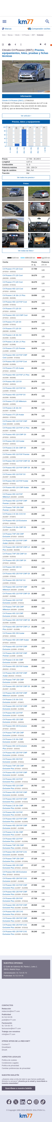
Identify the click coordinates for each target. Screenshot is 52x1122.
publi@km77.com (9, 1020)
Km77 (26, 21)
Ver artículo (26, 116)
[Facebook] (9, 1101)
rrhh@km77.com (8, 1034)
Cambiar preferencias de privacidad (16, 1068)
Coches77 (6, 1044)
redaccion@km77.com (11, 1011)
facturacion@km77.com (11, 1028)
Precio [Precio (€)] (34, 263)
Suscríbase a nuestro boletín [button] (18, 1088)
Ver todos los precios (26, 177)
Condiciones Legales (10, 1063)
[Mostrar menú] (4, 21)
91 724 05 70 (21, 973)
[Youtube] (29, 1101)
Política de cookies (9, 1060)
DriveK (4, 1050)
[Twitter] (15, 1101)
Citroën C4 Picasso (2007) (13, 100)
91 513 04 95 (18, 976)
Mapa (18, 969)
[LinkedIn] (22, 1101)
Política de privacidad (10, 1065)
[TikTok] (42, 1101)
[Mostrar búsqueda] (47, 21)
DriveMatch (6, 1047)
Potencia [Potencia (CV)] (45, 263)
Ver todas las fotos (26, 251)
